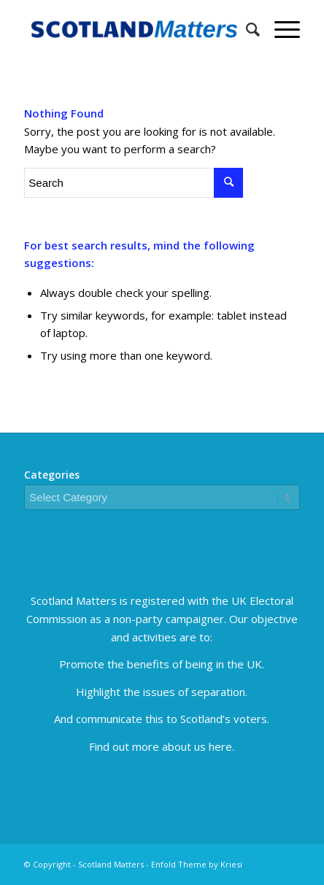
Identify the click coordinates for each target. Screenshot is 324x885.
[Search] (245, 29)
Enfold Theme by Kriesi (196, 864)
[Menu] (280, 29)
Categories (52, 475)
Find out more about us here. (161, 746)
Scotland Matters (111, 864)
